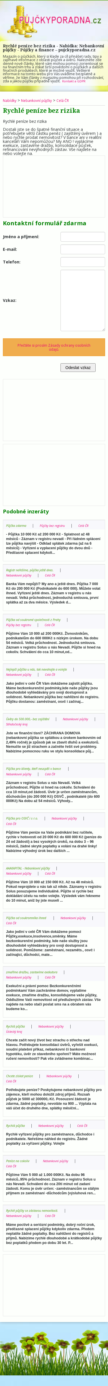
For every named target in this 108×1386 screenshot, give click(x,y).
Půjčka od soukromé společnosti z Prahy (37, 624)
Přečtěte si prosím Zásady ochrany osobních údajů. (54, 347)
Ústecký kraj (15, 1036)
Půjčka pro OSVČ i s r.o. (24, 823)
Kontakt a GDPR (75, 81)
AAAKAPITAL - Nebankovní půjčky (31, 873)
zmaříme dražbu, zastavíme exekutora (35, 977)
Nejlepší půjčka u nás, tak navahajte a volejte (40, 674)
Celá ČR (69, 100)
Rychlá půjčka (17, 1031)
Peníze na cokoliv (19, 1171)
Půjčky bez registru (57, 525)
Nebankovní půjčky (40, 100)
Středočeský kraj (62, 729)
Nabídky (10, 100)
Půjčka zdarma (17, 525)
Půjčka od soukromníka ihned (29, 923)
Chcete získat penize (21, 1081)
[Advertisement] (54, 185)
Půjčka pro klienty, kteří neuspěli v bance (38, 774)
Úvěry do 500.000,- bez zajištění (30, 724)
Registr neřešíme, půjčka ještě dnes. (33, 575)
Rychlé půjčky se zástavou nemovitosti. (36, 1221)
